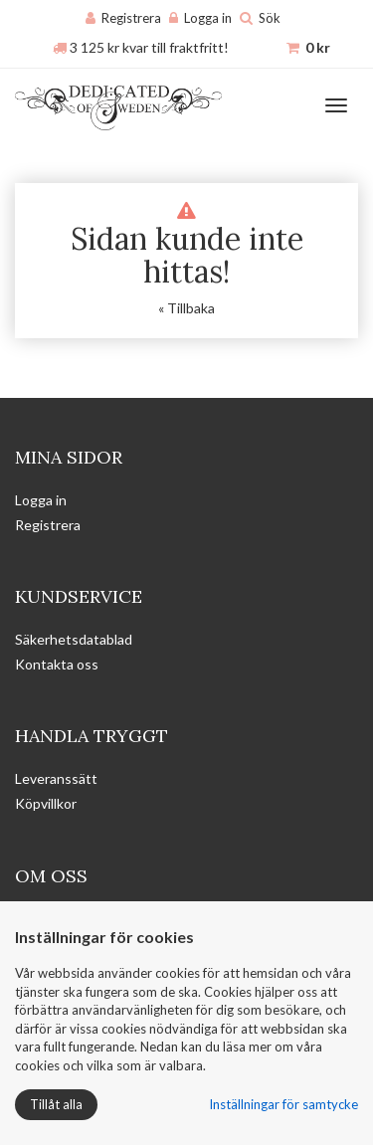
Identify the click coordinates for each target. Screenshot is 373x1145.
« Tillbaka (186, 307)
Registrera (131, 18)
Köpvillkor (46, 803)
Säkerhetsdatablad (73, 639)
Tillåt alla (56, 1104)
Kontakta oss (56, 664)
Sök (269, 18)
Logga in (208, 18)
